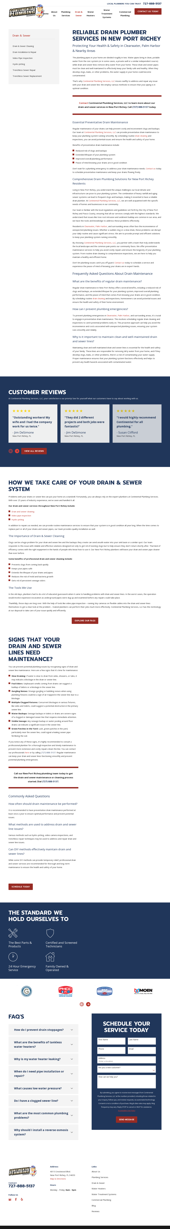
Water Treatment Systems (104, 1194)
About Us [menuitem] (54, 14)
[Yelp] (21, 1199)
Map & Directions (58, 1178)
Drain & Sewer (98, 1183)
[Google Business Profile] (9, 1199)
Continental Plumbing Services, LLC (99, 81)
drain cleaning (141, 135)
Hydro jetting (18, 519)
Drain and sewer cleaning (23, 511)
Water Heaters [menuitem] (91, 14)
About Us (96, 1171)
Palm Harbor (101, 226)
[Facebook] (15, 1199)
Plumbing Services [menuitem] (65, 14)
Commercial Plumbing (101, 1200)
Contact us (151, 168)
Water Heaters (99, 1188)
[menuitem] (34, 46)
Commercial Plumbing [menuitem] (125, 14)
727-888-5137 (152, 3)
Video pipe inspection (21, 515)
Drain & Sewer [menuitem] (78, 14)
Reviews (95, 1211)
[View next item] (17, 451)
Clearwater (89, 226)
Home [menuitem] (45, 13)
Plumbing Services (100, 1177)
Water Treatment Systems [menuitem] (106, 14)
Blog (94, 1205)
